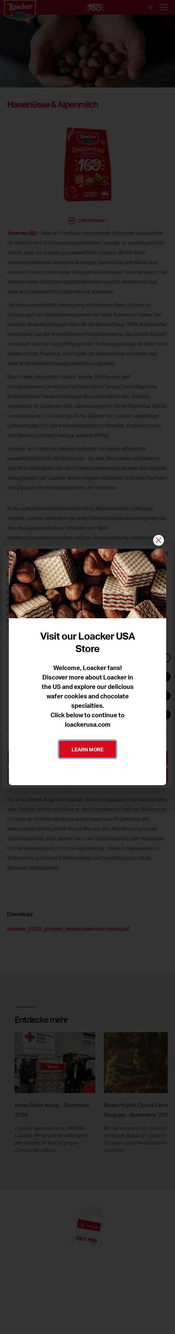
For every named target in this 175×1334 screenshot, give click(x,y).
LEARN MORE (87, 749)
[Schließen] (158, 541)
